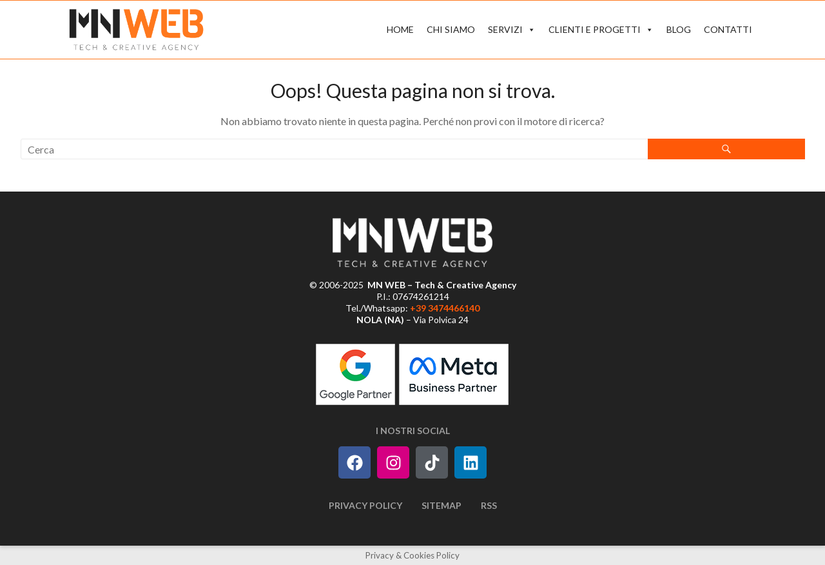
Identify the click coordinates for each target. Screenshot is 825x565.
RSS (489, 505)
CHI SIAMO (451, 29)
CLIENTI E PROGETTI (601, 29)
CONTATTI (728, 29)
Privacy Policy (365, 505)
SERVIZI (512, 29)
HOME (400, 29)
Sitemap (441, 505)
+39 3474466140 (445, 307)
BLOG (678, 29)
